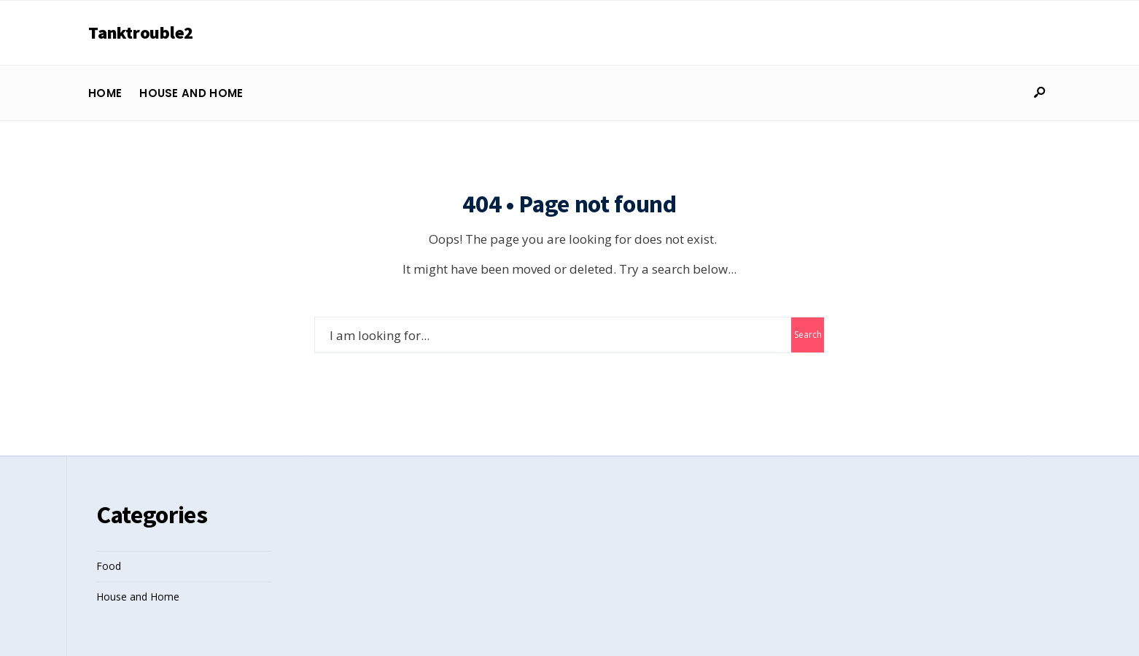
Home (105, 93)
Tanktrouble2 (140, 32)
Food (108, 566)
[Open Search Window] (1039, 93)
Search (808, 334)
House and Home (191, 93)
